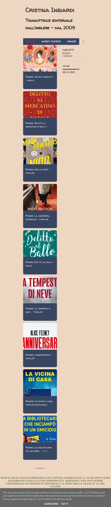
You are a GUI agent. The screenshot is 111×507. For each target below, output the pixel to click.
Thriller (30, 41)
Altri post (40, 468)
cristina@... (68, 56)
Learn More (51, 504)
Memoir (71, 41)
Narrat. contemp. (51, 41)
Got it (64, 504)
